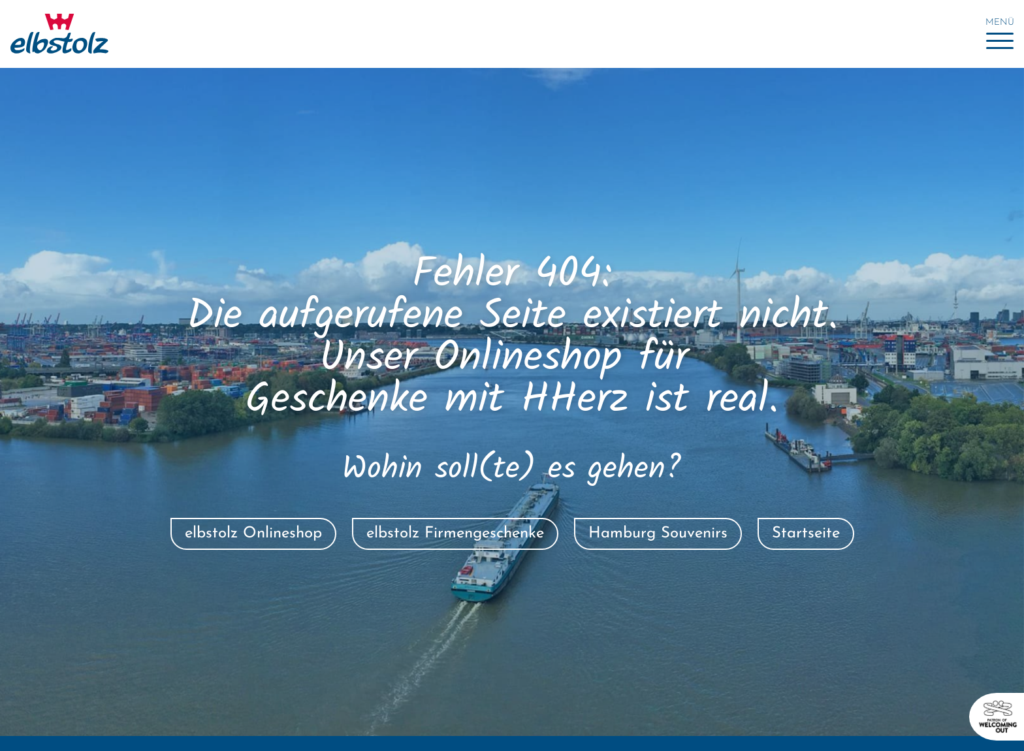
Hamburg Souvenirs (658, 533)
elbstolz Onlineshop (253, 533)
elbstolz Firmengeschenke (455, 533)
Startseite (806, 533)
